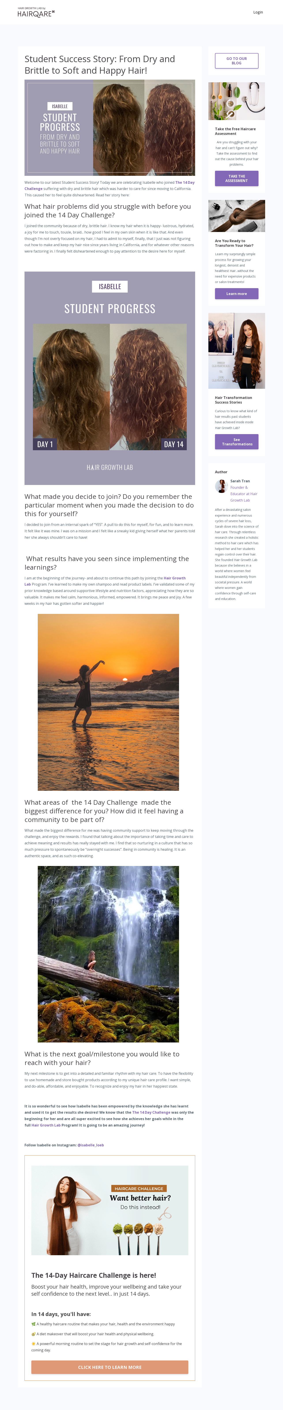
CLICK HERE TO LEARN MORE (110, 1367)
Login (258, 12)
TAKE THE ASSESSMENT (236, 178)
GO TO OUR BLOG (236, 60)
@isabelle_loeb (90, 1145)
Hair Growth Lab (46, 1125)
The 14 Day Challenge (151, 1112)
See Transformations (237, 441)
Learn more (236, 293)
